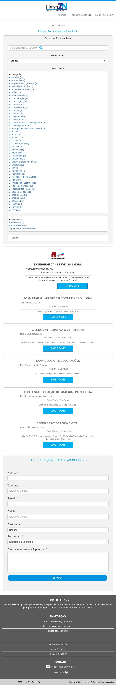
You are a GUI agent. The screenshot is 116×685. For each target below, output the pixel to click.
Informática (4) (17, 153)
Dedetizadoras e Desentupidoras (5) (27, 122)
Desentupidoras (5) (19, 125)
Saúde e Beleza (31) (20, 192)
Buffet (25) (15, 92)
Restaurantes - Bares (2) (22, 189)
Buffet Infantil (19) (18, 95)
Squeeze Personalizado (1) (22, 228)
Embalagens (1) (16, 222)
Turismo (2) (15, 207)
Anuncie (62, 15)
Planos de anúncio (58, 644)
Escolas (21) (16, 131)
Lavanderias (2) (17, 159)
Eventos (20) (16, 137)
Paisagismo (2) (17, 171)
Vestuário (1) (16, 210)
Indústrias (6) (16, 149)
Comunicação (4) (18, 98)
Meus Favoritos (104, 15)
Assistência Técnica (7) (21, 86)
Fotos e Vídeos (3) (19, 143)
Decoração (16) (17, 116)
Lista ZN (53, 25)
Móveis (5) (15, 168)
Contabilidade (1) (18, 107)
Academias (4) (17, 80)
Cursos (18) (16, 113)
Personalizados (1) (18, 225)
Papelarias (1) (17, 174)
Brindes (62, 25)
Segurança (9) (17, 198)
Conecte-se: (60, 672)
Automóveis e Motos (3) (21, 89)
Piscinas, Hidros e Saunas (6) (24, 177)
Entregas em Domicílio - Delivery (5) (27, 128)
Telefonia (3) (16, 204)
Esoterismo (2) (17, 134)
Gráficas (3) (16, 146)
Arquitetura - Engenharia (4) (23, 83)
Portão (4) (15, 180)
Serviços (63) (16, 201)
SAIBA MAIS (72, 285)
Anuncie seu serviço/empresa (58, 621)
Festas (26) (15, 140)
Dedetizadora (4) (18, 119)
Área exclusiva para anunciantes (58, 626)
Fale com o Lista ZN (81, 15)
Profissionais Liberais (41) (22, 183)
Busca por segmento (58, 631)
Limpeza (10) (16, 165)
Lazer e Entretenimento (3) (23, 162)
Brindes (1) (16, 77)
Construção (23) (18, 101)
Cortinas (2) (16, 110)
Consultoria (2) (17, 104)
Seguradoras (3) (18, 195)
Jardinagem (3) (17, 156)
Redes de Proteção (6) (21, 186)
